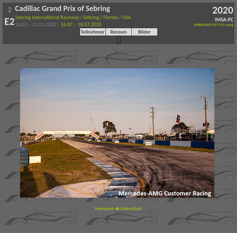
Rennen (118, 32)
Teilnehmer (93, 32)
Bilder (144, 32)
